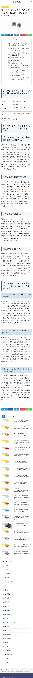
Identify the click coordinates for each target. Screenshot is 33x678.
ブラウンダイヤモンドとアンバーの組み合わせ (20, 74)
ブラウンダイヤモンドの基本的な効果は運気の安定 (18, 54)
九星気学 (8, 610)
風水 (6, 586)
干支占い (8, 598)
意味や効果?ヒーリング (15, 63)
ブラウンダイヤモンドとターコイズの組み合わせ (20, 71)
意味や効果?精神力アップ (16, 57)
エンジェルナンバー (11, 582)
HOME (7, 566)
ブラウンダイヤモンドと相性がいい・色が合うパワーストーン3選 (18, 66)
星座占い (8, 602)
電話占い (8, 638)
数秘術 (7, 606)
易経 (6, 642)
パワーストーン (5, 6)
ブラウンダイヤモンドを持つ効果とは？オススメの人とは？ (18, 49)
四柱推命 (8, 573)
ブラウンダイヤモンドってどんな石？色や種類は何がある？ (18, 45)
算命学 (7, 578)
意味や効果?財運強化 (14, 60)
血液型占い (8, 594)
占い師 (7, 646)
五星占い (8, 650)
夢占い (7, 590)
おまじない (8, 630)
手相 (6, 618)
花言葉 (7, 626)
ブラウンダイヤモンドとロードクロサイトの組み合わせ (20, 78)
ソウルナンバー (10, 659)
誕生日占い (8, 569)
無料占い (8, 634)
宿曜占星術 (8, 654)
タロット (8, 663)
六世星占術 (8, 614)
